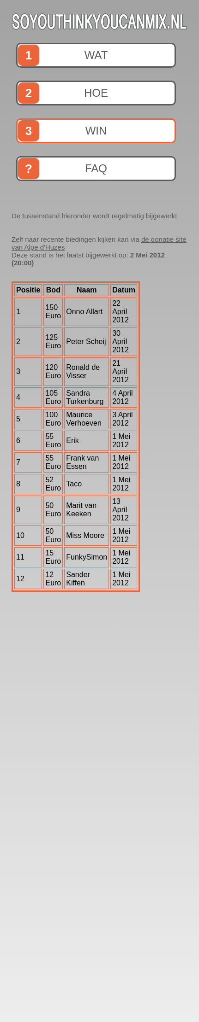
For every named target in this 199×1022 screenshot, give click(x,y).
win (62, 130)
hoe (63, 93)
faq (62, 168)
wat (63, 55)
